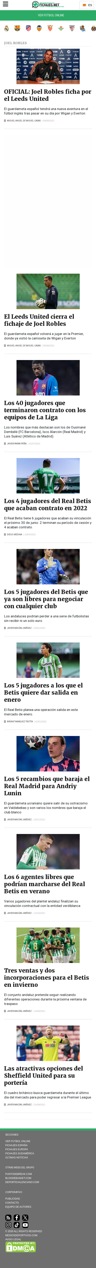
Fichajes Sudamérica (19, 1153)
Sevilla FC (48, 28)
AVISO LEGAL (13, 1239)
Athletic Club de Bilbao (69, 28)
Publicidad (12, 1198)
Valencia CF (37, 28)
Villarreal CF (91, 28)
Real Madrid (4, 28)
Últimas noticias (16, 1157)
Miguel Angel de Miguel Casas (24, 121)
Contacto (12, 1202)
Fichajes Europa (16, 1149)
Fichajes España (16, 1145)
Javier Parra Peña (16, 444)
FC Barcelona (15, 28)
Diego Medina (14, 534)
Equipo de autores (18, 1206)
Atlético (26, 28)
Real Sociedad (80, 28)
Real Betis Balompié (59, 28)
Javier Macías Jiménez (19, 628)
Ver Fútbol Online (51, 15)
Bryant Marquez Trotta (20, 721)
